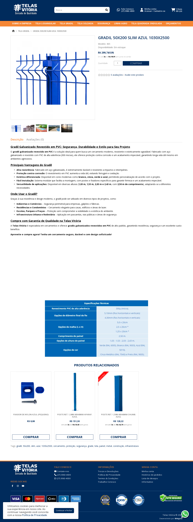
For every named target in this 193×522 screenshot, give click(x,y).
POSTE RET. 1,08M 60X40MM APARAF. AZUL (74, 415)
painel (102, 446)
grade (90, 446)
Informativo (147, 481)
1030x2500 (46, 446)
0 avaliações (117, 74)
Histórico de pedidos (152, 474)
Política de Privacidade (109, 474)
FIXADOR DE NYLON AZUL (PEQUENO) (31, 414)
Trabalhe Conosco (107, 481)
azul (38, 446)
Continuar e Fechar (64, 510)
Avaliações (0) (35, 139)
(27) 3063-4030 (127, 11)
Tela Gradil (23, 31)
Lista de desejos (150, 478)
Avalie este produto (134, 74)
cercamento (59, 446)
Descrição (17, 139)
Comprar (136, 63)
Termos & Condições (108, 478)
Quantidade (103, 63)
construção (118, 446)
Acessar (148, 11)
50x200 (26, 446)
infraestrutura (132, 446)
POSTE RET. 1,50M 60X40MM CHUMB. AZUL (118, 415)
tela (96, 446)
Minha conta (148, 471)
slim (33, 446)
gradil (19, 446)
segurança (81, 446)
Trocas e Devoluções (108, 471)
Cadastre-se (159, 11)
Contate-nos (61, 471)
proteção (70, 446)
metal (109, 446)
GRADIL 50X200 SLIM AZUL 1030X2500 (49, 31)
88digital (179, 518)
